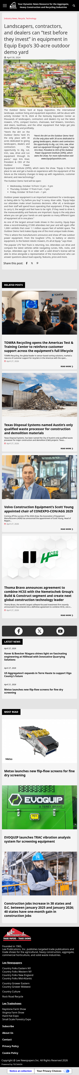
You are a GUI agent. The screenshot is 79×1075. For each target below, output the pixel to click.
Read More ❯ (67, 366)
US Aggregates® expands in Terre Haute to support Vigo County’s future (37, 674)
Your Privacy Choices (49, 1071)
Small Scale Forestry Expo (16, 1019)
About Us (7, 1033)
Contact (7, 1039)
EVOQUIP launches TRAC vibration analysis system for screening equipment (37, 839)
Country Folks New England (17, 975)
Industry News (10, 18)
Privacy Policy (10, 1046)
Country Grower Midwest (16, 986)
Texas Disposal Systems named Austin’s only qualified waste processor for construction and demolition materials (38, 429)
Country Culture (11, 991)
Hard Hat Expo (10, 1015)
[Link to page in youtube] (60, 631)
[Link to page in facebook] (26, 263)
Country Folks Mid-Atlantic (17, 978)
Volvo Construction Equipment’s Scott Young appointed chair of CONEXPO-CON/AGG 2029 (38, 509)
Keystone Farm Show (14, 1009)
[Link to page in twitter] (32, 263)
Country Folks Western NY (17, 971)
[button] (73, 5)
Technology (31, 18)
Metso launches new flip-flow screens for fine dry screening (33, 691)
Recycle (21, 18)
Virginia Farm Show (13, 1012)
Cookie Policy (10, 1053)
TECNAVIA (17, 1064)
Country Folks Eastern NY (16, 968)
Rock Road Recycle (12, 996)
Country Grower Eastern (16, 983)
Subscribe (8, 1026)
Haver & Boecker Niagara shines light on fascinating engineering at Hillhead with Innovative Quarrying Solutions (35, 656)
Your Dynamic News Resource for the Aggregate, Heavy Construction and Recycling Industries (43, 6)
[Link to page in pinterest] (37, 263)
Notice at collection (21, 1071)
